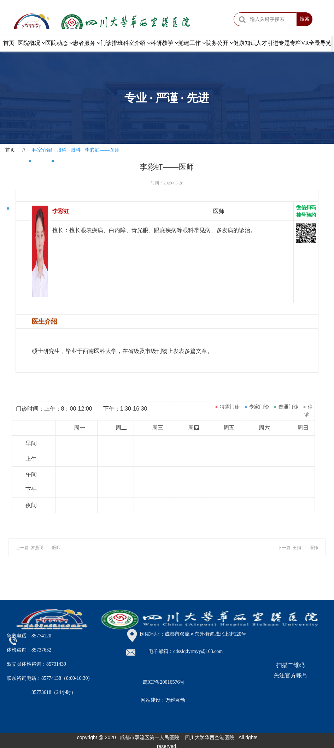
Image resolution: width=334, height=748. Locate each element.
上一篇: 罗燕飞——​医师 (38, 547)
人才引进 (267, 43)
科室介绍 (137, 43)
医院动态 (59, 43)
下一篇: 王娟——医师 (298, 547)
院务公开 (219, 43)
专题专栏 (290, 43)
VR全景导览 (316, 43)
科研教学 (164, 43)
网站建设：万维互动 (163, 700)
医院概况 (31, 43)
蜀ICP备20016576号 (163, 682)
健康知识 (244, 43)
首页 (8, 43)
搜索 (305, 19)
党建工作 (192, 43)
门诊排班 (111, 43)
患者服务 (86, 43)
